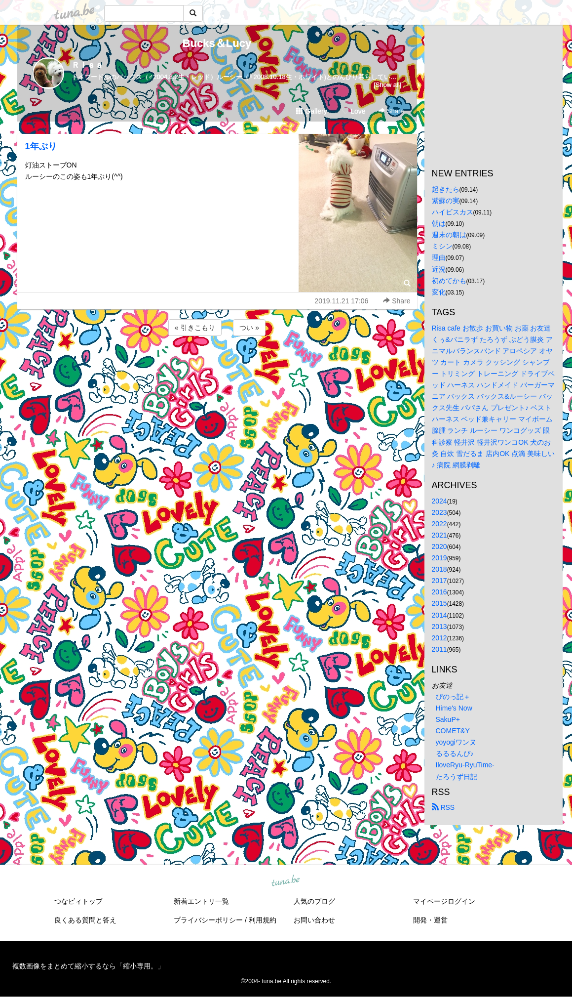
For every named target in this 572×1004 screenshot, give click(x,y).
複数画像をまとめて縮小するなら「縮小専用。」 (88, 966)
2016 (439, 592)
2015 (439, 603)
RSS (443, 807)
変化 (439, 292)
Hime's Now (454, 708)
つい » (249, 328)
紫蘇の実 (445, 201)
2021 (439, 535)
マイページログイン (444, 901)
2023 (439, 512)
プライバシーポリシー (208, 920)
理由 (439, 257)
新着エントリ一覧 (201, 901)
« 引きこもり (195, 328)
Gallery (311, 111)
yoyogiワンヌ (456, 742)
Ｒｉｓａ (87, 65)
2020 (439, 546)
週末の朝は (449, 235)
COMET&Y (453, 731)
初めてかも (449, 281)
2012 (439, 638)
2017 (439, 581)
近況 (439, 269)
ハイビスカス (452, 212)
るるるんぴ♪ (455, 753)
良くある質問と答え (85, 920)
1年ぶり (41, 146)
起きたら (445, 189)
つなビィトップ (78, 901)
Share (391, 111)
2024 (439, 501)
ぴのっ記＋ (453, 697)
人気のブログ (314, 901)
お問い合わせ (314, 920)
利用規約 (262, 920)
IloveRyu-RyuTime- (465, 765)
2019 (439, 558)
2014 (439, 615)
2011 (439, 649)
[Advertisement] (217, 364)
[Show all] (387, 84)
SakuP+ (448, 719)
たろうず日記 (456, 777)
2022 (439, 524)
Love (353, 111)
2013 (439, 626)
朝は (439, 223)
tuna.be (285, 881)
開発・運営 (430, 920)
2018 (439, 569)
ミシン (442, 246)
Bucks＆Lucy (217, 43)
